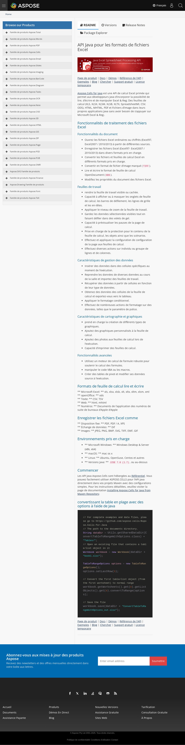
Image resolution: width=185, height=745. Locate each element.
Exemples (83, 81)
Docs (103, 78)
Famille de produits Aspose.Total (25, 32)
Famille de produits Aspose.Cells (25, 52)
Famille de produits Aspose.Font (25, 191)
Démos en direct (59, 712)
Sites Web (101, 718)
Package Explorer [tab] (93, 33)
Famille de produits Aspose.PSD (25, 151)
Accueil (7, 707)
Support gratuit (123, 81)
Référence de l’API (130, 78)
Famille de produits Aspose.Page (25, 144)
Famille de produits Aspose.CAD (25, 111)
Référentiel (138, 476)
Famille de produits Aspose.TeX (24, 198)
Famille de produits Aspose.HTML (25, 125)
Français (159, 5)
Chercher (105, 81)
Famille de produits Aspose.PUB (25, 158)
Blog (94, 81)
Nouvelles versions (106, 707)
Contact (114, 740)
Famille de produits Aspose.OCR (25, 98)
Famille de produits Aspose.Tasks (25, 91)
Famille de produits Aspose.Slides (25, 65)
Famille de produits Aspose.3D (24, 118)
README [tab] (88, 25)
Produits (54, 707)
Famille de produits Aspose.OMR (25, 164)
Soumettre (158, 661)
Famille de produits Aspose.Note (25, 105)
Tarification (148, 707)
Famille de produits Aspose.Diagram (27, 85)
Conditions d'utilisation (100, 740)
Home (8, 14)
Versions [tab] (109, 25)
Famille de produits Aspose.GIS (24, 131)
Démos (112, 78)
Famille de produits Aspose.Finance (26, 178)
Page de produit (87, 78)
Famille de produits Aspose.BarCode (27, 78)
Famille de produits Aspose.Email (25, 58)
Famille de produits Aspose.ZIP (24, 138)
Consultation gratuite (154, 712)
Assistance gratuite (107, 712)
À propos (146, 718)
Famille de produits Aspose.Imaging (26, 72)
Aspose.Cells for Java (90, 93)
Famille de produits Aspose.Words (26, 39)
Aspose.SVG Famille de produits (25, 171)
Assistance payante (14, 718)
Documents (9, 712)
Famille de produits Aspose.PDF (25, 45)
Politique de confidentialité (78, 740)
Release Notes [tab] (133, 25)
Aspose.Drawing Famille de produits (27, 184)
